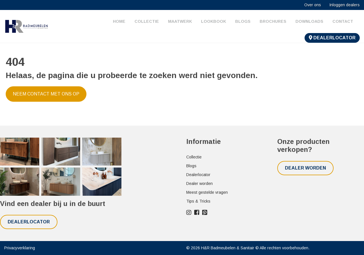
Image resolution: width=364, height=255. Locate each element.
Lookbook (213, 21)
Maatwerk (180, 21)
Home (119, 21)
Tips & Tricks (198, 201)
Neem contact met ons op (46, 93)
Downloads (309, 21)
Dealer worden (199, 183)
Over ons (312, 5)
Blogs (243, 21)
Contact (342, 21)
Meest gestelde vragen (207, 192)
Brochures (273, 21)
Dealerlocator (332, 37)
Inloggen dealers (344, 5)
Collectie (147, 21)
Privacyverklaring (19, 248)
